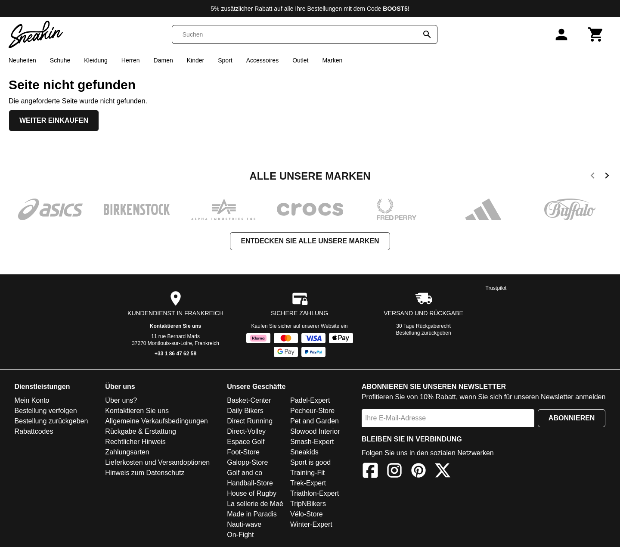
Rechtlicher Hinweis (135, 441)
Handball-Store (250, 483)
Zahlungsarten (127, 452)
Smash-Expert (312, 441)
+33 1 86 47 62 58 (175, 354)
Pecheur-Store (312, 410)
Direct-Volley (246, 431)
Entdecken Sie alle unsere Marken (310, 241)
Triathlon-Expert (314, 493)
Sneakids (304, 452)
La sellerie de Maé (255, 503)
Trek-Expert (308, 483)
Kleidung (96, 60)
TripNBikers (308, 503)
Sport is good (310, 462)
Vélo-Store (306, 514)
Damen (163, 60)
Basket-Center (249, 400)
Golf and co (244, 472)
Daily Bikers (245, 410)
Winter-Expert (311, 524)
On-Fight (240, 534)
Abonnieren (572, 418)
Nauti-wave (244, 524)
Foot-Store (243, 452)
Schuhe (60, 60)
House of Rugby (251, 493)
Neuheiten (22, 60)
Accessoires (262, 60)
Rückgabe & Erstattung (140, 431)
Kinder (195, 60)
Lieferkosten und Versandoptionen (157, 462)
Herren (130, 60)
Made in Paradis (252, 514)
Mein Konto (32, 400)
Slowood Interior (315, 431)
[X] (442, 472)
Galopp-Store (247, 462)
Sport (225, 60)
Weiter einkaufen (53, 120)
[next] (607, 177)
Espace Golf (245, 441)
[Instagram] (394, 472)
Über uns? (121, 400)
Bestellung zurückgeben (423, 333)
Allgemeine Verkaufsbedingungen (156, 421)
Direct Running (250, 421)
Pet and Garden (314, 421)
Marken (332, 60)
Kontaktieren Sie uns (175, 326)
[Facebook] (370, 472)
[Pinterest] (418, 472)
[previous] (592, 177)
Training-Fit (307, 472)
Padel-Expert (310, 400)
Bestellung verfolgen (46, 410)
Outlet (300, 60)
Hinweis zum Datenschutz (144, 472)
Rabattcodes (34, 431)
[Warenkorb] (595, 34)
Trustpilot (496, 288)
